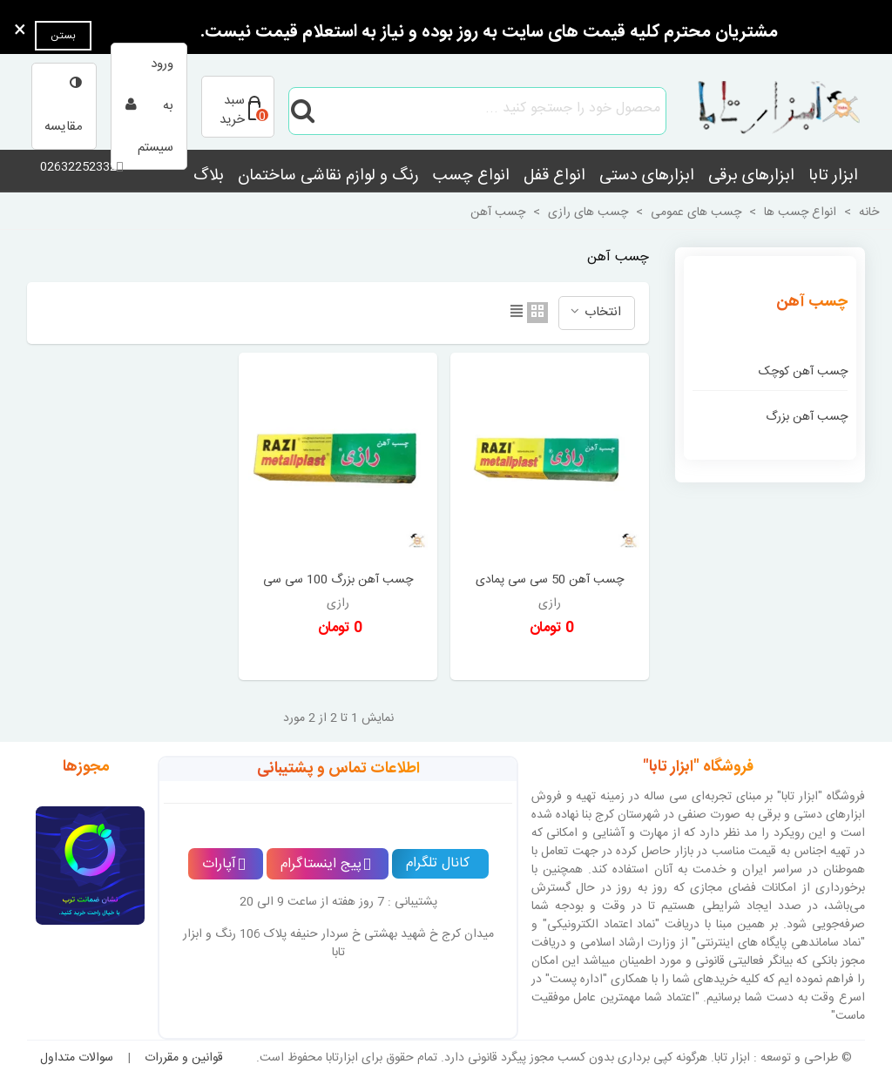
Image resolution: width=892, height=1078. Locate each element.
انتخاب (594, 312)
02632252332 (78, 167)
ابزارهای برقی (751, 176)
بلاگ (208, 176)
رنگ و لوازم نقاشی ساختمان (328, 176)
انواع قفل (554, 176)
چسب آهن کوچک (803, 371)
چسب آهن (812, 302)
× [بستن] (20, 31)
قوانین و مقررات (184, 1058)
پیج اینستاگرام (325, 864)
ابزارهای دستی (646, 176)
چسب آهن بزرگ (807, 417)
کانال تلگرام (438, 863)
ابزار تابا (833, 176)
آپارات (224, 864)
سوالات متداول (76, 1058)
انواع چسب (471, 176)
